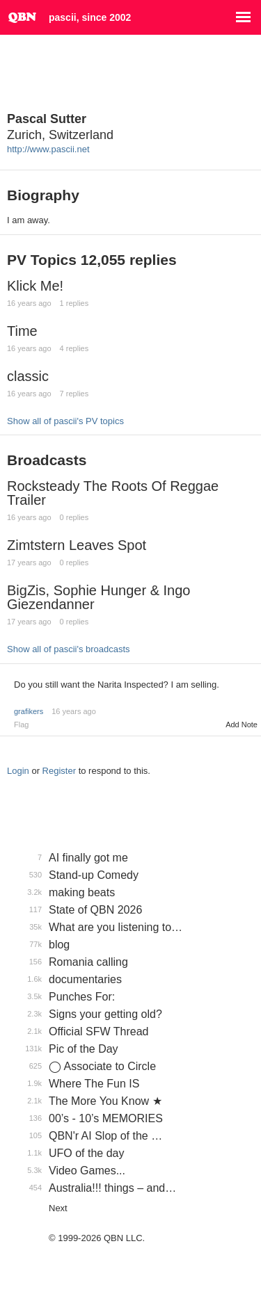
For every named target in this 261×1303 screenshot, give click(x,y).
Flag (21, 724)
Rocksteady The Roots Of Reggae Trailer (113, 493)
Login (18, 771)
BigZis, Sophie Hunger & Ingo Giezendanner (99, 597)
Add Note (242, 724)
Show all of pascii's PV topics (65, 421)
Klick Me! (35, 285)
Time (22, 331)
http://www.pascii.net (48, 149)
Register (59, 771)
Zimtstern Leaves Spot (76, 545)
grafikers (28, 711)
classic (28, 376)
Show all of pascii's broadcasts (68, 649)
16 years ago (74, 711)
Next (58, 1208)
